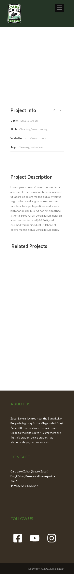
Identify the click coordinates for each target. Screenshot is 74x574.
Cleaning (24, 147)
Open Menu (59, 8)
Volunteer (37, 147)
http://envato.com (35, 138)
